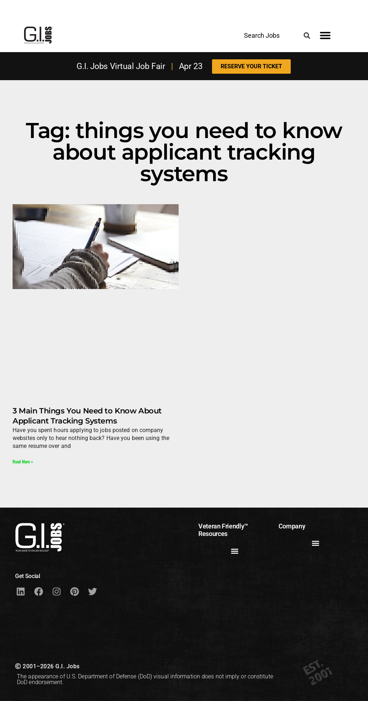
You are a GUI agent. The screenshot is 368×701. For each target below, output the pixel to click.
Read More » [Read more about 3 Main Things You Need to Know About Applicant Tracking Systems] (23, 461)
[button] (307, 35)
